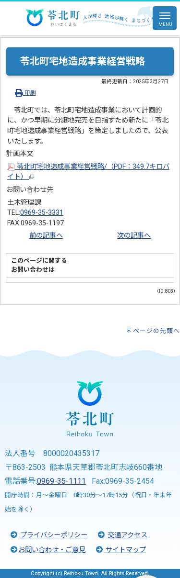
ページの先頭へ (156, 330)
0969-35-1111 (61, 481)
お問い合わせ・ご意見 (47, 550)
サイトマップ (120, 550)
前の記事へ (46, 236)
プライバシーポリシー (48, 535)
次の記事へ (134, 236)
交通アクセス (122, 535)
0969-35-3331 (41, 213)
